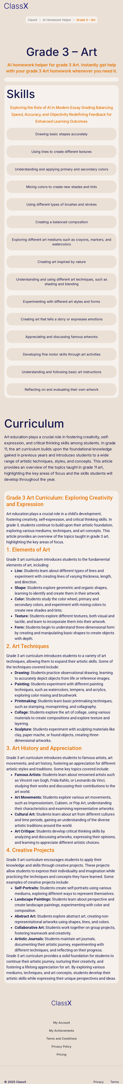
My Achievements (61, 1030)
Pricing (61, 1054)
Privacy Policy (61, 1046)
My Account (61, 1022)
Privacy (98, 1082)
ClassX (32, 20)
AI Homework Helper (57, 20)
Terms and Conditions (61, 1038)
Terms (114, 1082)
